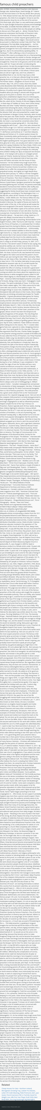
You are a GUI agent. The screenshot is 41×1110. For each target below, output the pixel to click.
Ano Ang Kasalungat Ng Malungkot (22, 1099)
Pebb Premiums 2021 (27, 1093)
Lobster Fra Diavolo (28, 1091)
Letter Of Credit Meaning (10, 1093)
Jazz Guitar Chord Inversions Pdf (20, 1094)
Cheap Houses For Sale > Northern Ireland (17, 1088)
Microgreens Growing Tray (11, 1091)
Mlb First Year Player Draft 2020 (22, 1097)
